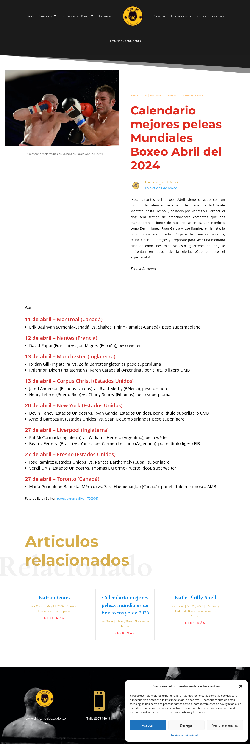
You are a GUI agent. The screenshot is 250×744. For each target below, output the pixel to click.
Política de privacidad (184, 735)
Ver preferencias (225, 725)
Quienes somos (181, 16)
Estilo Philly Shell (195, 597)
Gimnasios (45, 16)
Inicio (30, 16)
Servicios (160, 16)
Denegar (186, 725)
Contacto (105, 16)
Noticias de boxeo (164, 95)
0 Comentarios (192, 95)
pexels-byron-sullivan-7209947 (77, 498)
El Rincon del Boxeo (75, 16)
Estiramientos (55, 597)
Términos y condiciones (125, 40)
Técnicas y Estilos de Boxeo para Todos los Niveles (197, 611)
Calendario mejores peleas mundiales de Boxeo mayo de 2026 (125, 605)
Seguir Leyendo (143, 268)
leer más (54, 618)
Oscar (172, 182)
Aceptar (148, 725)
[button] (241, 686)
